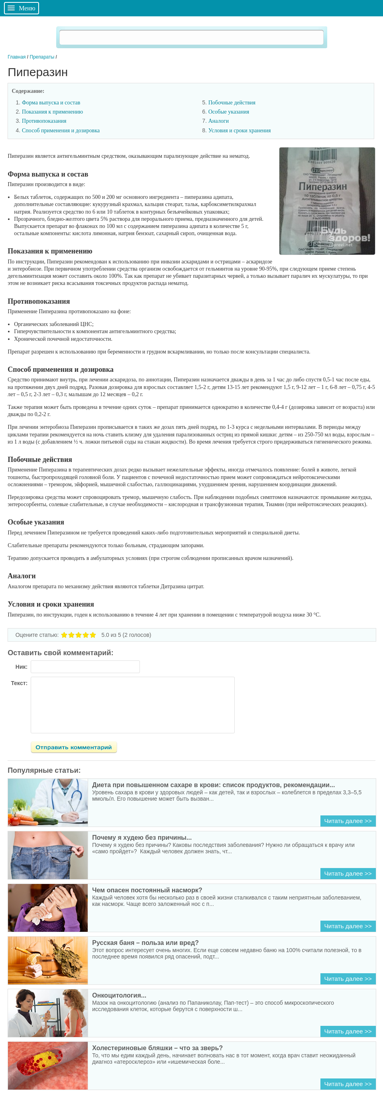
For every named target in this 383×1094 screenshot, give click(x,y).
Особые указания (228, 112)
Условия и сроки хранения (239, 131)
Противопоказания (44, 121)
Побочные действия (231, 103)
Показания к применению (52, 112)
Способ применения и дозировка (61, 131)
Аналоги (218, 121)
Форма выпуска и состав (51, 103)
